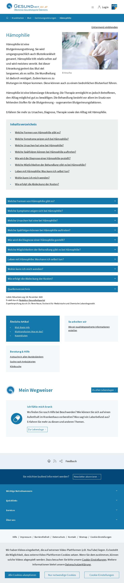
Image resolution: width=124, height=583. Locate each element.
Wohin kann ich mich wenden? (32, 181)
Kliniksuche (15, 370)
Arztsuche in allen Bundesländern (26, 360)
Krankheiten (18, 21)
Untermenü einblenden (104, 31)
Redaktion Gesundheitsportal (32, 304)
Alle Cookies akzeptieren (22, 575)
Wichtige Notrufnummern (62, 495)
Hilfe (15, 540)
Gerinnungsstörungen (45, 21)
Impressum (25, 540)
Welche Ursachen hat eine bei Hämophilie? (39, 149)
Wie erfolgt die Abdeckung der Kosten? (37, 188)
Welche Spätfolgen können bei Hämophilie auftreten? (45, 155)
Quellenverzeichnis (62, 292)
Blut (29, 21)
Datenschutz (59, 540)
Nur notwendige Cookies (62, 575)
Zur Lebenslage (38, 433)
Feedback (71, 465)
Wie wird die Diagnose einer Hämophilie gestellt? (42, 162)
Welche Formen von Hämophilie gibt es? (38, 136)
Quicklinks (62, 504)
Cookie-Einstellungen (94, 559)
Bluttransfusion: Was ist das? (29, 335)
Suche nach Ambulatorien (22, 365)
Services (62, 514)
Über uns (62, 523)
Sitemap (83, 540)
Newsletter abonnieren (87, 480)
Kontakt (72, 540)
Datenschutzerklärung (78, 564)
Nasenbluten (21, 339)
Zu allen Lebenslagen (104, 393)
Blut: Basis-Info (22, 331)
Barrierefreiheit (42, 540)
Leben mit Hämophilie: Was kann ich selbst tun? (42, 175)
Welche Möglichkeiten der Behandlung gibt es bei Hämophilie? (50, 168)
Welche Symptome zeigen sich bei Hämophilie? (42, 142)
